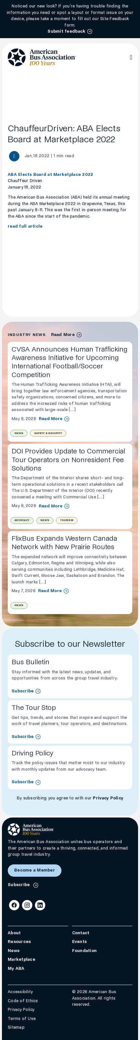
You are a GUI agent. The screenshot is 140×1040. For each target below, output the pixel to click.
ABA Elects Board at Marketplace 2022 (50, 174)
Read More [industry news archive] (63, 334)
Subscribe (23, 691)
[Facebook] (14, 905)
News (19, 433)
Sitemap (16, 1027)
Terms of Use (22, 1018)
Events (79, 942)
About (14, 933)
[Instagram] (27, 905)
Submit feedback (66, 31)
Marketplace (21, 960)
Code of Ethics (23, 1001)
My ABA (16, 968)
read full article (25, 226)
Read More (50, 419)
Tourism (66, 520)
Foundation (84, 950)
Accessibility (20, 992)
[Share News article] (14, 156)
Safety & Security (48, 433)
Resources (19, 942)
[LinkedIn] (40, 905)
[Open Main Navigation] (131, 57)
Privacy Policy (108, 798)
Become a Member (34, 870)
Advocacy (22, 520)
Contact (81, 933)
